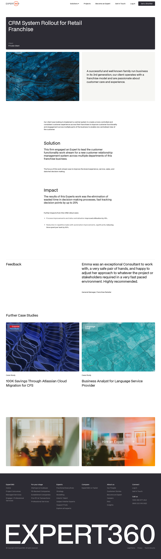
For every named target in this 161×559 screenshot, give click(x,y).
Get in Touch (137, 491)
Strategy (59, 491)
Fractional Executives (65, 488)
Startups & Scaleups (39, 488)
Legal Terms (131, 548)
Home (8, 488)
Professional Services (40, 501)
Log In (132, 3)
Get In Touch (120, 3)
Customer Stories (114, 491)
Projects (87, 3)
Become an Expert (102, 3)
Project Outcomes (13, 491)
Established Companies (40, 494)
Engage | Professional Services (15, 499)
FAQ (108, 501)
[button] (74, 3)
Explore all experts (63, 508)
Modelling (60, 494)
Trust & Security (150, 548)
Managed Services (13, 494)
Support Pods (62, 505)
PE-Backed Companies (40, 491)
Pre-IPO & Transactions (40, 498)
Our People (111, 488)
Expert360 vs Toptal (90, 488)
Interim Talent (62, 498)
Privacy (139, 548)
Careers (110, 498)
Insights (110, 505)
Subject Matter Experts (65, 501)
